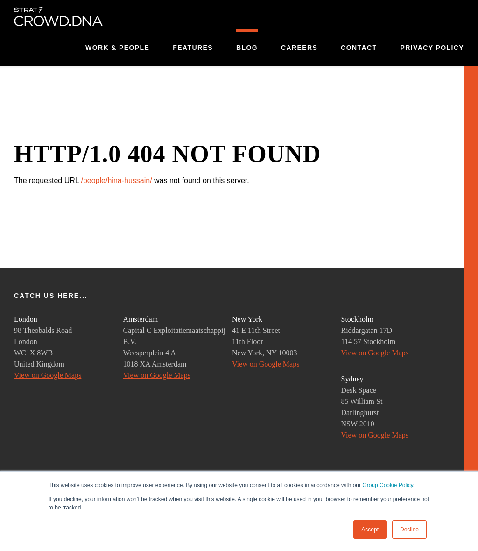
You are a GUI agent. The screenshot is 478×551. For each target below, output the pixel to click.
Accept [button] (370, 529)
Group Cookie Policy (387, 485)
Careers (299, 47)
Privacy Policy (432, 47)
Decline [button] (409, 529)
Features (193, 47)
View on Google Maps (47, 375)
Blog (247, 47)
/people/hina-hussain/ (116, 180)
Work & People (117, 47)
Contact (359, 47)
